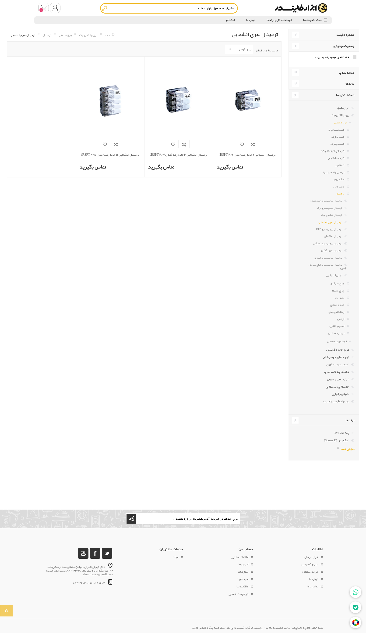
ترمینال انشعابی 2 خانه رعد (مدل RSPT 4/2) (247, 155)
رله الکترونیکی (336, 312)
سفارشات (243, 572)
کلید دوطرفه (337, 144)
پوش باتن (339, 297)
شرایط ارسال (311, 557)
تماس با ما (312, 586)
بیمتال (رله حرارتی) (333, 172)
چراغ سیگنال (337, 283)
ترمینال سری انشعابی (330, 222)
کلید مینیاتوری (336, 130)
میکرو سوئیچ (337, 304)
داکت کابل (338, 186)
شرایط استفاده (310, 572)
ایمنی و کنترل (336, 326)
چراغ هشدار (337, 290)
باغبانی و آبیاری (340, 394)
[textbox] (169, 8)
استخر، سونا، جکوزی (337, 364)
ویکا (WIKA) (341, 433)
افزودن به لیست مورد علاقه (241, 144)
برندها (349, 83)
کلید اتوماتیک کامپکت (332, 151)
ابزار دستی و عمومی (338, 379)
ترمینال (340, 193)
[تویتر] (107, 553)
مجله (175, 557)
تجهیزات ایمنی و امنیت (336, 401)
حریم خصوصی (309, 564)
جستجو (105, 8)
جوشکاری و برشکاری (337, 387)
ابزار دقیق (343, 108)
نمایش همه (347, 448)
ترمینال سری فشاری (331, 250)
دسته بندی (346, 72)
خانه (107, 35)
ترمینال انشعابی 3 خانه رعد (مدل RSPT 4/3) (179, 155)
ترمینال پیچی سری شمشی (327, 243)
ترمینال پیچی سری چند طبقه (326, 200)
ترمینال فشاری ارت (331, 215)
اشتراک (131, 519)
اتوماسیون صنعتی (337, 341)
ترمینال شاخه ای (333, 236)
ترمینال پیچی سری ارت (329, 208)
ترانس (340, 319)
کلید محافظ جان (336, 158)
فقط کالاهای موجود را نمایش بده (332, 57)
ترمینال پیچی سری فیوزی (328, 257)
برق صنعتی (340, 122)
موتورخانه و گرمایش (337, 350)
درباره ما (313, 579)
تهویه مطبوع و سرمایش (336, 357)
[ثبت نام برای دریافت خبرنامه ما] (187, 519)
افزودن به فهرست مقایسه (252, 144)
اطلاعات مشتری (239, 557)
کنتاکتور (339, 165)
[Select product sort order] (239, 49)
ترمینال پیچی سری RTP (329, 229)
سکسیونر (338, 179)
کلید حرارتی (337, 137)
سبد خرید (43, 8)
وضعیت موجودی (343, 46)
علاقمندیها (242, 586)
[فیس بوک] (95, 553)
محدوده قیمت (345, 34)
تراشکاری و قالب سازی (336, 372)
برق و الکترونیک (340, 115)
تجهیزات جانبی (334, 275)
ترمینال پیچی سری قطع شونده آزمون (327, 266)
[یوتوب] (83, 553)
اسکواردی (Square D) (336, 440)
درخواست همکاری (238, 594)
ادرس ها (243, 564)
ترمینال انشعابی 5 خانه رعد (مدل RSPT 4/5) (110, 155)
